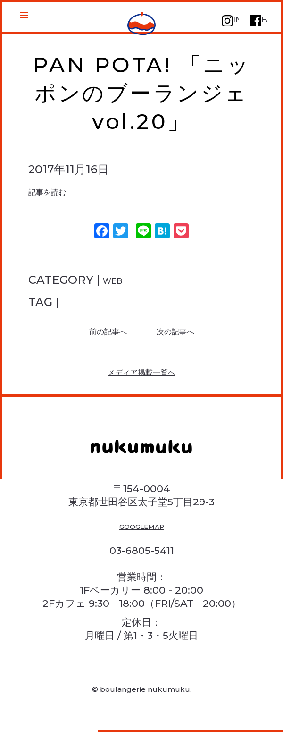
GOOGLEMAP (142, 541)
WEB (117, 280)
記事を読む (57, 191)
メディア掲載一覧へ (142, 381)
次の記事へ (185, 334)
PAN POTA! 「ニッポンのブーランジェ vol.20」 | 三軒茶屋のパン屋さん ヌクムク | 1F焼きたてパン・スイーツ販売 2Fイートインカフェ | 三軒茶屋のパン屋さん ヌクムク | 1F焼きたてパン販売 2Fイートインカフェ (142, 25)
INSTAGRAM (229, 25)
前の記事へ (98, 334)
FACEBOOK (257, 25)
